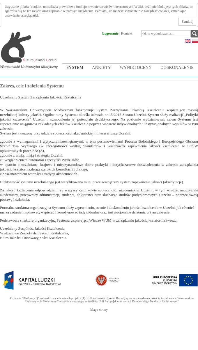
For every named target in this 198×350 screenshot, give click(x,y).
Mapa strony (99, 310)
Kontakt (126, 33)
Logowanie (110, 33)
